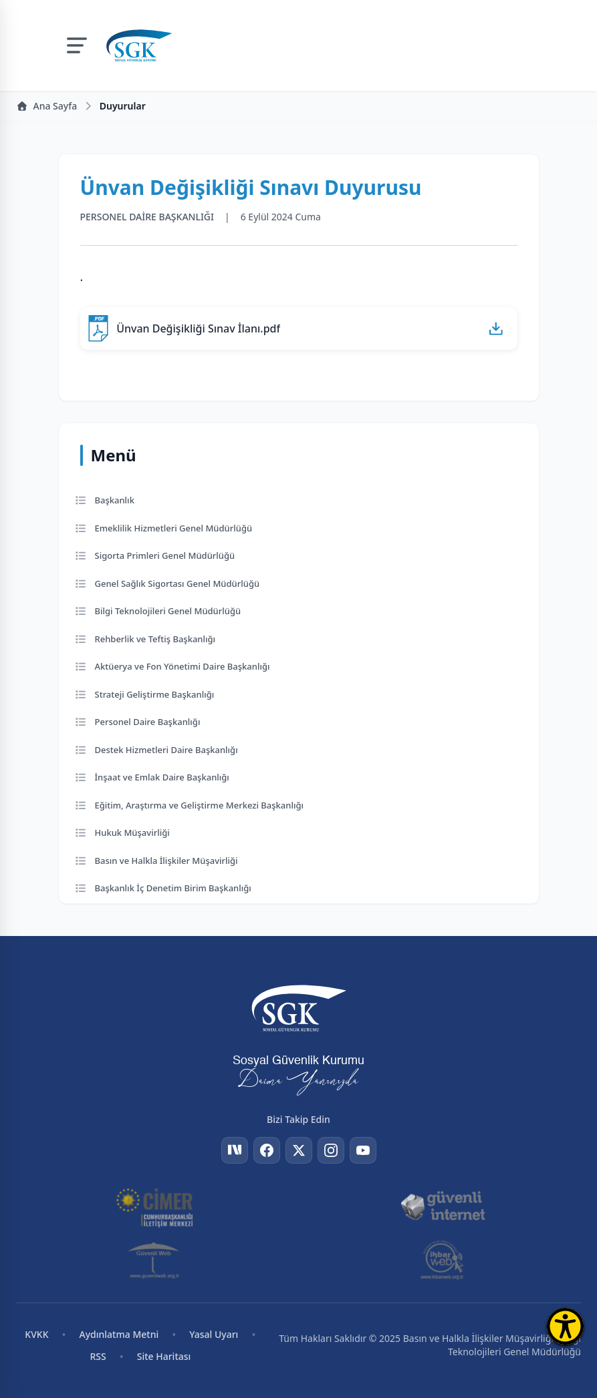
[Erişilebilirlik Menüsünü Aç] (565, 1326)
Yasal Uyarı (213, 1334)
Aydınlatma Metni (119, 1334)
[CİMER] (154, 1206)
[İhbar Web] (442, 1259)
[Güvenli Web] (155, 1259)
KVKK (36, 1334)
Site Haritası (164, 1356)
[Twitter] (298, 1150)
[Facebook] (266, 1150)
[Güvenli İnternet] (442, 1206)
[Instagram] (331, 1150)
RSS (98, 1356)
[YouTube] (363, 1150)
